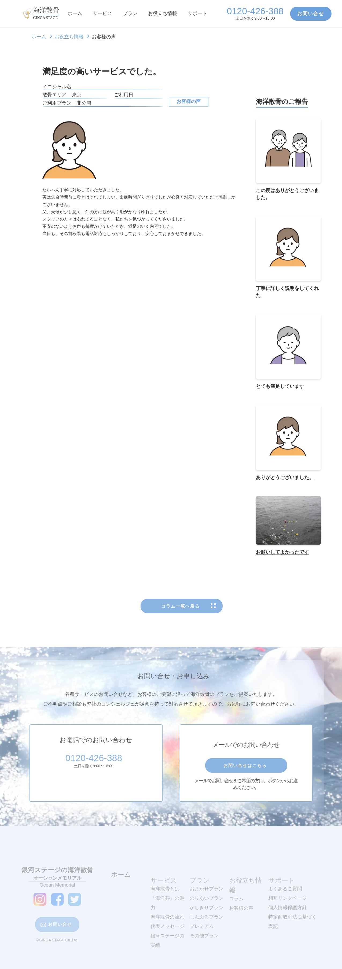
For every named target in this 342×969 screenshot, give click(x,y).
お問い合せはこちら (246, 782)
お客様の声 (188, 101)
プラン (130, 13)
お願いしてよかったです (282, 553)
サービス (102, 13)
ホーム (75, 13)
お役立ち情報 (162, 13)
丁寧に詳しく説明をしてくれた (287, 293)
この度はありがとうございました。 (287, 195)
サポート (197, 13)
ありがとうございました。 (285, 479)
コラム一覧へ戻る (181, 623)
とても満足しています (280, 387)
